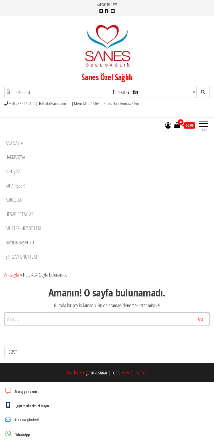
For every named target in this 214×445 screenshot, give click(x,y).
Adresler (14, 199)
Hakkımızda (15, 157)
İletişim (13, 171)
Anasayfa (11, 274)
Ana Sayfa (14, 142)
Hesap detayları (20, 214)
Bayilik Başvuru (20, 242)
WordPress (75, 372)
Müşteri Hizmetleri (23, 228)
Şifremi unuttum (21, 256)
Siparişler (15, 185)
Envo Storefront (135, 372)
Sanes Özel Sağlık (107, 77)
